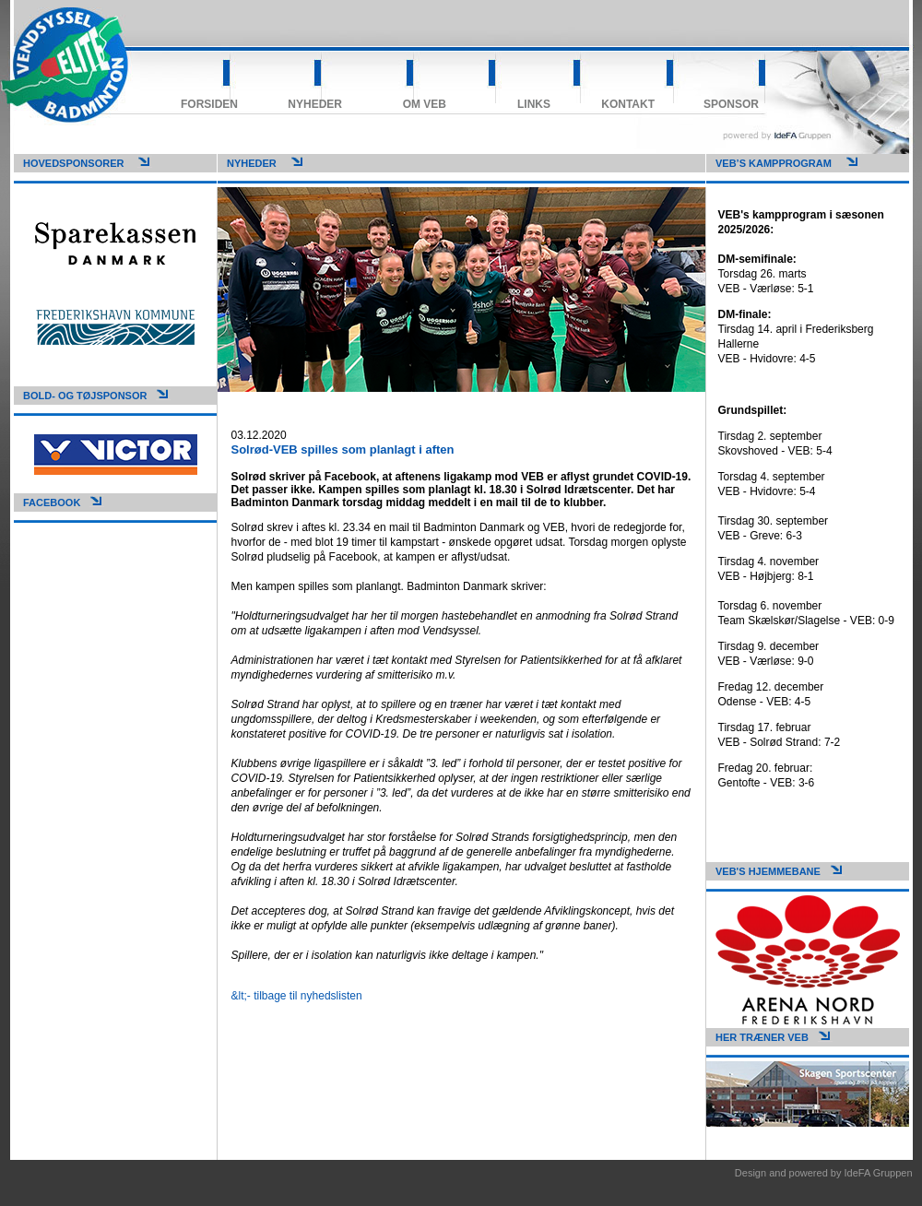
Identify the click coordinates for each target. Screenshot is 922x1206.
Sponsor (731, 104)
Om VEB (424, 104)
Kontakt (628, 104)
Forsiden (209, 104)
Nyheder (315, 104)
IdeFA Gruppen (879, 1172)
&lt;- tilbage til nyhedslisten (296, 995)
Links (533, 104)
